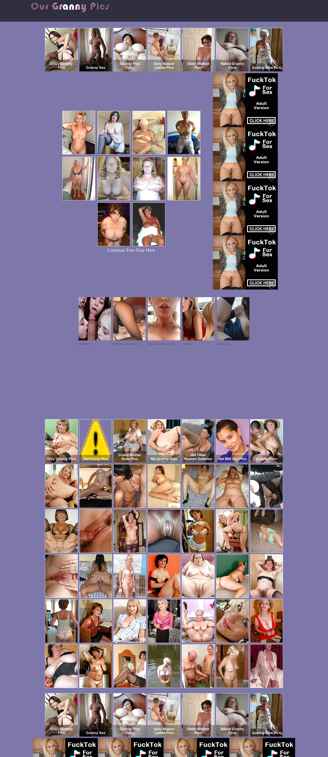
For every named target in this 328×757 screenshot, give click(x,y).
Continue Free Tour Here (131, 250)
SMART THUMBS (171, 739)
